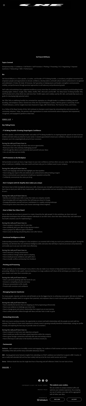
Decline (57, 399)
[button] (4, 5)
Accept (74, 399)
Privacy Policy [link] (43, 389)
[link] (40, 5)
